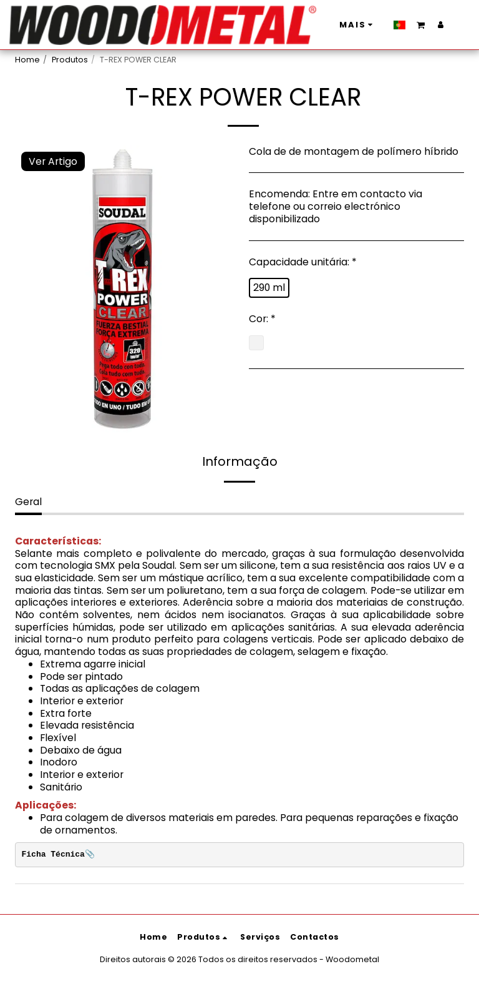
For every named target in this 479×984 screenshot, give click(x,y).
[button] (343, 24)
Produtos (70, 59)
